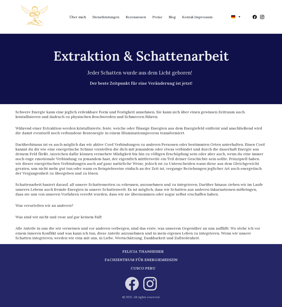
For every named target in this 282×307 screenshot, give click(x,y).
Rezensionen (136, 17)
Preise (157, 17)
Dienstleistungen (105, 17)
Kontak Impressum (197, 17)
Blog (172, 17)
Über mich (77, 17)
